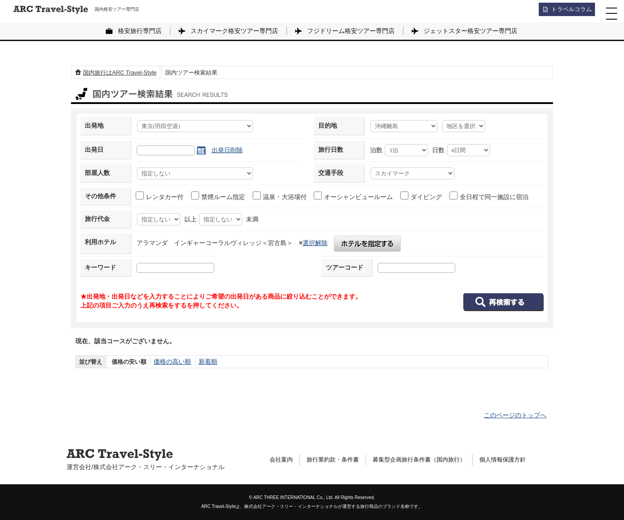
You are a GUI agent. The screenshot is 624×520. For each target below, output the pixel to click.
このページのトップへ (515, 415)
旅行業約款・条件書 (336, 460)
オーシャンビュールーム (354, 195)
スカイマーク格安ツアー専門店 (234, 30)
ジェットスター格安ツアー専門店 (470, 30)
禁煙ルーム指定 (218, 195)
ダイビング (421, 195)
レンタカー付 (160, 195)
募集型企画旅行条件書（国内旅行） (428, 460)
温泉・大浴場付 (280, 195)
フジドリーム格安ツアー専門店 (351, 30)
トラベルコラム (569, 11)
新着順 (204, 361)
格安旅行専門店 (140, 30)
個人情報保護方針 (517, 460)
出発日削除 (227, 150)
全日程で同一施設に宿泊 (489, 195)
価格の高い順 (171, 361)
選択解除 (315, 242)
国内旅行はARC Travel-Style (120, 72)
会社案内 (282, 460)
